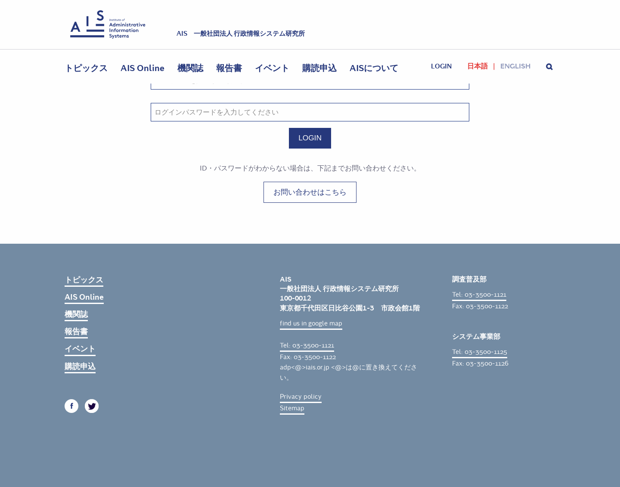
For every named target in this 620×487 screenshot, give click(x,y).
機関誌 (190, 68)
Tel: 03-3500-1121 (307, 345)
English (515, 66)
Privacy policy (301, 396)
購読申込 (319, 68)
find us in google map (311, 323)
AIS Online (142, 68)
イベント (272, 68)
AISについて (374, 68)
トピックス (86, 68)
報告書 (229, 68)
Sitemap (292, 408)
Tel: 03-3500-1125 (479, 352)
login (441, 66)
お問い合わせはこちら (310, 192)
